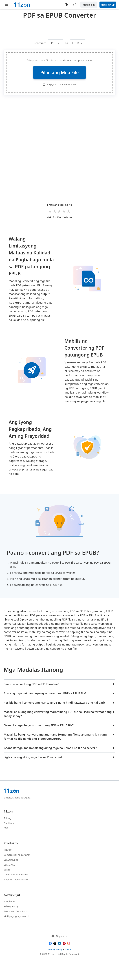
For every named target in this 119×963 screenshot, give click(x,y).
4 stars (64, 211)
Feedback (9, 823)
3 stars (59, 211)
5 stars (68, 211)
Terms (68, 949)
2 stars (55, 211)
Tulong (7, 818)
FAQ (6, 827)
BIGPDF (8, 849)
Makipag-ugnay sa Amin (17, 916)
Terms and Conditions (16, 911)
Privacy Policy (11, 906)
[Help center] (75, 5)
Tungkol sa (9, 901)
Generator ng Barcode (16, 874)
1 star (50, 211)
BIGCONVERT (11, 859)
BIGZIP (7, 869)
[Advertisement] (60, 28)
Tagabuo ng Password (16, 879)
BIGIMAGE (9, 864)
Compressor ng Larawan (17, 854)
